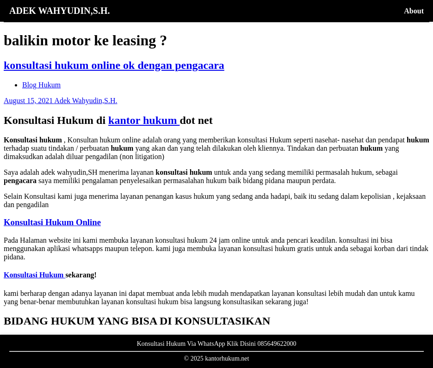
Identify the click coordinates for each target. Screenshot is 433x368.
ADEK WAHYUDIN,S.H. (59, 11)
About (414, 11)
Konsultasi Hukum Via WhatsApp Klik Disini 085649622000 (217, 343)
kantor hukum (143, 120)
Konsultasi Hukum (34, 275)
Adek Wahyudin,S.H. (85, 100)
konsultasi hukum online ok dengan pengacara (114, 65)
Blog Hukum (41, 85)
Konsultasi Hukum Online (52, 222)
